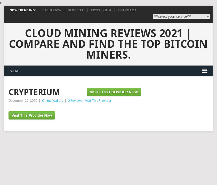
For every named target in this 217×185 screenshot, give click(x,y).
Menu (15, 71)
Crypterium (101, 10)
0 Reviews (75, 101)
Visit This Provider (98, 101)
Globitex (76, 10)
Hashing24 (51, 10)
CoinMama (127, 10)
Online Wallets (52, 101)
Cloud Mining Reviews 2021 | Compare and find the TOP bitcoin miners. (108, 44)
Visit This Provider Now (114, 92)
